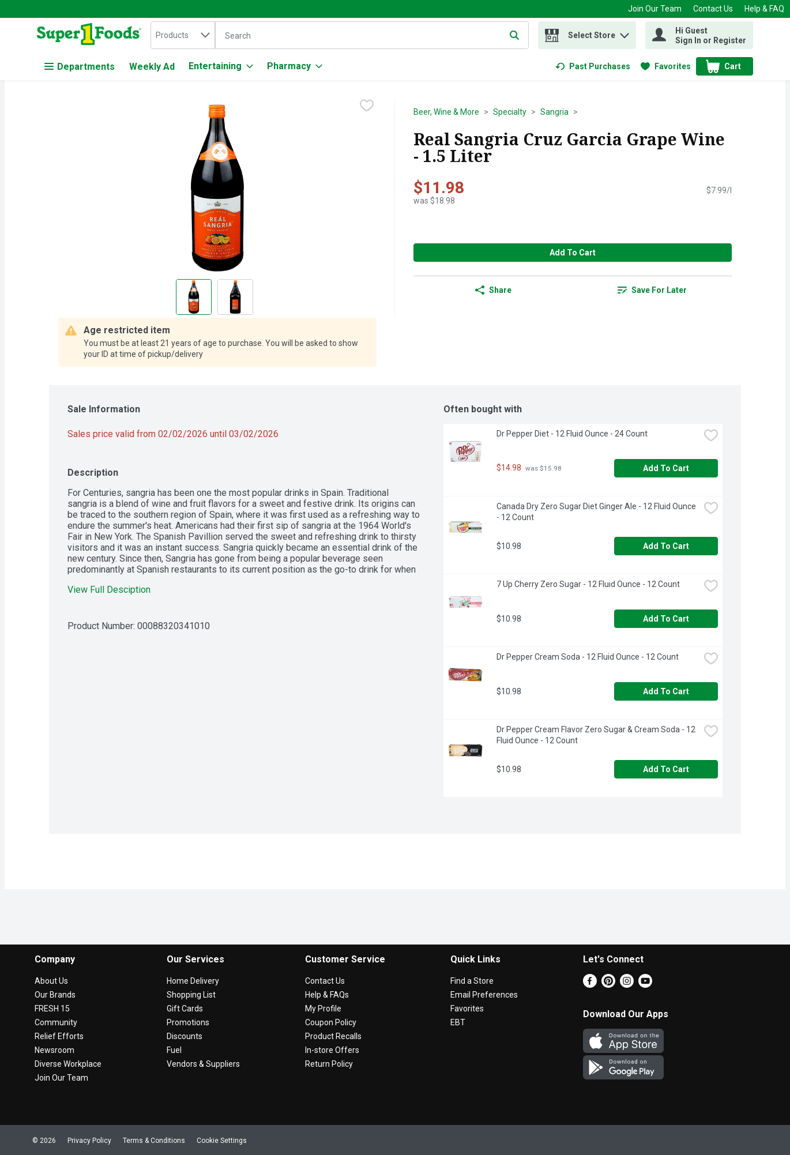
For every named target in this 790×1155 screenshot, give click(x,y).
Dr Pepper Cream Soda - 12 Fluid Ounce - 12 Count (587, 656)
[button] (624, 32)
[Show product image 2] (235, 297)
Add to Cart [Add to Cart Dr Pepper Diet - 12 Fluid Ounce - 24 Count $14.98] (666, 468)
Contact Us (713, 8)
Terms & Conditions (154, 1141)
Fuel (174, 1050)
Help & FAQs (327, 994)
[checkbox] (367, 107)
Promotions (188, 1022)
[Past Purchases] (592, 66)
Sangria (554, 111)
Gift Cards (185, 1008)
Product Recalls (333, 1036)
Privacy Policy (89, 1141)
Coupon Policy (330, 1022)
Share (493, 290)
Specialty (509, 111)
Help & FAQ (764, 8)
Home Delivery (193, 980)
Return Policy (329, 1064)
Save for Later (652, 290)
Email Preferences (484, 994)
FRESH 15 (52, 1008)
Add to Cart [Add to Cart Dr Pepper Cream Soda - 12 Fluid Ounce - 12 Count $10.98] (666, 691)
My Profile (323, 1008)
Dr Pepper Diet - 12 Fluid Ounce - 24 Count (572, 433)
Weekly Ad (152, 66)
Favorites (467, 1008)
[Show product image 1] (194, 297)
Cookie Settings (222, 1141)
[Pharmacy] (294, 66)
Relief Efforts (59, 1036)
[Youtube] (645, 984)
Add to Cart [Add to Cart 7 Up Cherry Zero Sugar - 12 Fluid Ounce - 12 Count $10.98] (666, 618)
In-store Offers (332, 1050)
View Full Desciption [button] (109, 589)
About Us (51, 980)
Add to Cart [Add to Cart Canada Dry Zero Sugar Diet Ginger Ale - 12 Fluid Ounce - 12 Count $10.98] (666, 546)
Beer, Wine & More (446, 111)
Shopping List (191, 994)
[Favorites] (665, 66)
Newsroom (54, 1050)
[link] (592, 66)
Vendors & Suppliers (203, 1064)
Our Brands (55, 994)
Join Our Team (655, 8)
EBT (457, 1022)
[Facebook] (590, 984)
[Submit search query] (514, 35)
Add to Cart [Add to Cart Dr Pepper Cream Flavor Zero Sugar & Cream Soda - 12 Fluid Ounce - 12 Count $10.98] (666, 769)
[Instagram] (627, 984)
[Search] (372, 36)
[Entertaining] (221, 66)
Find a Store (472, 980)
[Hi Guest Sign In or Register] (699, 35)
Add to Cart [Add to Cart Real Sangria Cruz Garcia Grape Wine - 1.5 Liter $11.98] (573, 252)
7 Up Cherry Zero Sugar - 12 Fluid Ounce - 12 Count (588, 584)
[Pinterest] (608, 984)
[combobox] (183, 35)
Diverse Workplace (68, 1064)
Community (56, 1022)
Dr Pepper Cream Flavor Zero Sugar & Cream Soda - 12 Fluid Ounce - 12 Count (596, 735)
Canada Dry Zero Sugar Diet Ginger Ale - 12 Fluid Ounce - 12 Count (597, 512)
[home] (91, 35)
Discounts (184, 1036)
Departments (79, 66)
